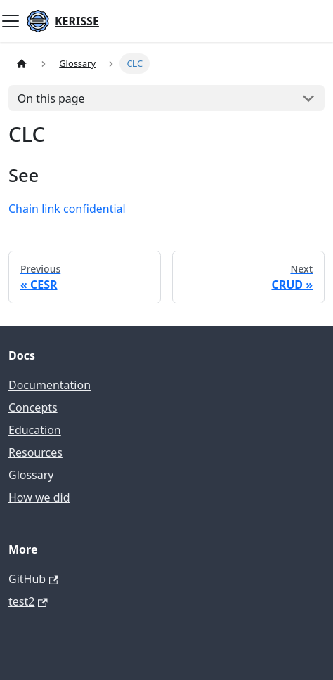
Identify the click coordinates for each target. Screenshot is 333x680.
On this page (51, 98)
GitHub (33, 579)
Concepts (33, 407)
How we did (39, 497)
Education (34, 430)
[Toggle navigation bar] (10, 21)
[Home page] (21, 63)
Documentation (49, 385)
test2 (28, 601)
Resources (35, 452)
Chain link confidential (67, 208)
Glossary (31, 475)
